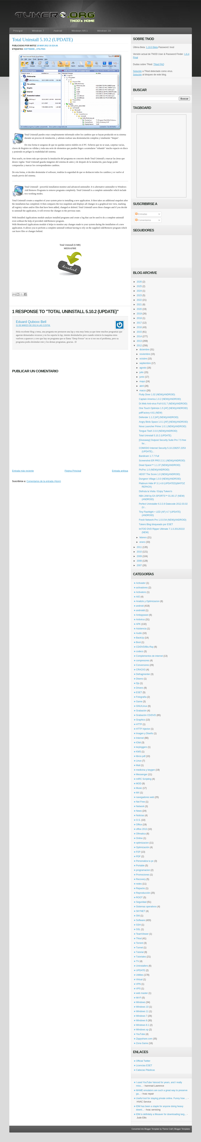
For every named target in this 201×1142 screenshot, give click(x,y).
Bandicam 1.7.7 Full (149, 456)
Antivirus (140, 619)
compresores (142, 660)
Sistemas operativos (146, 906)
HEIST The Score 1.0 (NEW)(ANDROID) (159, 474)
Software (29, 49)
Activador (141, 583)
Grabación (141, 710)
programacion (143, 870)
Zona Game (142, 1043)
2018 (139, 318)
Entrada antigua (120, 471)
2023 (139, 295)
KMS (138, 751)
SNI (138, 915)
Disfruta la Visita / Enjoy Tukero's (155, 491)
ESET (139, 692)
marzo (142, 390)
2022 (139, 300)
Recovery (141, 879)
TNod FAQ (158, 64)
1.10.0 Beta (152, 47)
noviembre (144, 354)
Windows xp (142, 1029)
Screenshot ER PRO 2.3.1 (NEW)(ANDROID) (162, 460)
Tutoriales (141, 956)
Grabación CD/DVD (146, 715)
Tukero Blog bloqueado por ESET (156, 524)
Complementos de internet (149, 656)
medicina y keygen (145, 770)
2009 (139, 556)
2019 (139, 313)
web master (142, 993)
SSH (138, 924)
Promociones (142, 874)
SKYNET (140, 911)
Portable (140, 865)
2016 (139, 327)
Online (139, 838)
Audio (139, 633)
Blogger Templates (182, 1129)
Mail (138, 765)
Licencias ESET (144, 1065)
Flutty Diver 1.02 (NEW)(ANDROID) (157, 394)
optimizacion (142, 842)
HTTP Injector (143, 729)
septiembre (145, 363)
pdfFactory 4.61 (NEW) (150, 412)
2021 (139, 304)
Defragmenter (143, 674)
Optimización (142, 847)
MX (138, 792)
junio (141, 377)
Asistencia (141, 628)
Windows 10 (104, 30)
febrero (143, 537)
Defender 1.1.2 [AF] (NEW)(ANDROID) (158, 417)
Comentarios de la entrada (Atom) (44, 481)
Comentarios (143, 220)
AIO (138, 596)
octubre (143, 358)
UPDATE (140, 970)
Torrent (139, 943)
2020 (139, 309)
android (140, 606)
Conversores (142, 665)
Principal (18, 30)
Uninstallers (142, 965)
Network (140, 806)
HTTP (139, 724)
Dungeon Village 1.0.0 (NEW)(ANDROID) (160, 478)
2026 (139, 281)
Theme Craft (167, 1129)
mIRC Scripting (144, 779)
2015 (139, 332)
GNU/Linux (141, 706)
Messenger (141, 774)
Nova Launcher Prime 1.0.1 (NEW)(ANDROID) (162, 426)
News (139, 811)
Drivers (139, 688)
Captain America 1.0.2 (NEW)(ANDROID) (160, 399)
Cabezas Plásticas (145, 1070)
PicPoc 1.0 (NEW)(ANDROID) (154, 469)
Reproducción (143, 893)
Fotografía (141, 697)
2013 (139, 341)
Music (139, 788)
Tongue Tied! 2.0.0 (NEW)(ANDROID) (158, 431)
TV (137, 961)
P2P (138, 852)
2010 (139, 551)
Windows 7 (38, 30)
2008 (139, 561)
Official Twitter (143, 1061)
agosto (142, 367)
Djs (137, 683)
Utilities (40, 49)
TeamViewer (142, 934)
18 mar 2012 (43, 46)
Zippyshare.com (144, 1038)
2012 (139, 345)
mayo (142, 381)
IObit (138, 742)
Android (57, 30)
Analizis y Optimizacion (148, 601)
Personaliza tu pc (145, 861)
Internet (140, 738)
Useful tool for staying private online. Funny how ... (161, 1098)
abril (141, 386)
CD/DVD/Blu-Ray (145, 647)
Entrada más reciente (23, 471)
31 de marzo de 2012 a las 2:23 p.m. (33, 325)
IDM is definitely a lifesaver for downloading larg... (161, 1114)
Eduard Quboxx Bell (31, 322)
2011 (139, 547)
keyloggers (141, 747)
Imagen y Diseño (144, 733)
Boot (138, 642)
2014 (139, 336)
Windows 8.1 (142, 1025)
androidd (140, 610)
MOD (138, 783)
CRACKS (141, 669)
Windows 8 (141, 1020)
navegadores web (145, 797)
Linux (139, 760)
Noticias (140, 815)
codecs (139, 651)
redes (139, 883)
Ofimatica (141, 833)
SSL (138, 929)
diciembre (144, 349)
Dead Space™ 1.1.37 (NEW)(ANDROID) (159, 465)
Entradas (141, 214)
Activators (141, 592)
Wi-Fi (138, 997)
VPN (138, 984)
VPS (138, 988)
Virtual (139, 979)
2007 (139, 565)
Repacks (140, 888)
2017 (139, 322)
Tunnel (139, 947)
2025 (139, 286)
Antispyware (142, 615)
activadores (142, 587)
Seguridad (141, 902)
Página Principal (73, 471)
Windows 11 (142, 1011)
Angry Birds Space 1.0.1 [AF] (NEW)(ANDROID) (163, 422)
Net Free (140, 801)
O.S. (138, 820)
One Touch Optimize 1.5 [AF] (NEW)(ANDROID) (163, 408)
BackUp (140, 637)
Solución (137, 71)
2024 (139, 291)
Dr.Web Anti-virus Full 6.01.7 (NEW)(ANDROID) (163, 403)
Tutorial (140, 952)
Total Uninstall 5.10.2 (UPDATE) (42, 39)
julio (141, 372)
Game (139, 701)
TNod (139, 938)
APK (138, 624)
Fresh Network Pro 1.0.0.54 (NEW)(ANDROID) (162, 520)
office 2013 (141, 829)
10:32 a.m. (53, 46)
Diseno (139, 678)
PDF (138, 856)
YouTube (140, 1034)
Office (139, 824)
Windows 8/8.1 (80, 30)
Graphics (140, 719)
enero (142, 542)
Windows (140, 1002)
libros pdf (140, 756)
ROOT (139, 897)
